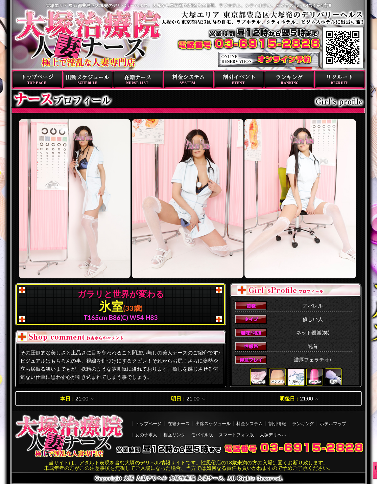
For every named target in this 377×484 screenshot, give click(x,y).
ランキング (289, 79)
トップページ (37, 79)
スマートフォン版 (236, 434)
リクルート (339, 79)
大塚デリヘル (273, 434)
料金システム (188, 79)
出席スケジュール (213, 423)
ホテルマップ (333, 423)
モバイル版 (202, 434)
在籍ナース (138, 79)
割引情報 (277, 423)
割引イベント (239, 79)
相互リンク (174, 434)
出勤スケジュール (88, 79)
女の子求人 (146, 434)
